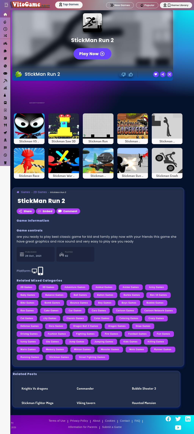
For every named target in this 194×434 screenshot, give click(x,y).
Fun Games (163, 334)
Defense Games (29, 326)
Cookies (110, 420)
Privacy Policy (79, 420)
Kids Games (131, 341)
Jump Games (76, 341)
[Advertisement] (98, 91)
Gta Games (52, 341)
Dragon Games (117, 326)
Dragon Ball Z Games (85, 326)
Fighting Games (85, 334)
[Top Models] (71, 4)
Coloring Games (128, 318)
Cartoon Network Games (158, 310)
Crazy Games (156, 318)
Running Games (29, 357)
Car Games (75, 310)
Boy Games (105, 302)
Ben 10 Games (158, 295)
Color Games (101, 318)
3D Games (48, 287)
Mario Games (28, 349)
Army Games (156, 287)
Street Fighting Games (92, 357)
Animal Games (103, 287)
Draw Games (143, 326)
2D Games (40, 192)
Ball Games (80, 295)
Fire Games (111, 334)
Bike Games (27, 302)
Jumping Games (103, 341)
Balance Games (54, 295)
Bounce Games (79, 302)
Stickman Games (59, 357)
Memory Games (55, 349)
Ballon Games (105, 295)
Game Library (177, 5)
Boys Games (129, 302)
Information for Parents (82, 427)
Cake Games (51, 310)
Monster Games (110, 349)
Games (25, 192)
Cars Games (99, 310)
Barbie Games (132, 295)
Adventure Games (74, 287)
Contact (125, 420)
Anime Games (131, 287)
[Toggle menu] (6, 5)
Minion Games (82, 349)
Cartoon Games (125, 310)
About (96, 420)
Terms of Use (57, 420)
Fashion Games (57, 334)
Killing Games (156, 341)
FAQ (137, 420)
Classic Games (75, 318)
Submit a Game (112, 427)
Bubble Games (154, 302)
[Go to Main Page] (31, 5)
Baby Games (27, 295)
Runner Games (162, 349)
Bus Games (27, 310)
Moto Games (136, 349)
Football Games (137, 334)
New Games (119, 5)
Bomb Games (52, 302)
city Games (49, 318)
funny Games (28, 341)
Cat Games (26, 318)
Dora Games (56, 326)
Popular (146, 5)
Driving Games (29, 334)
